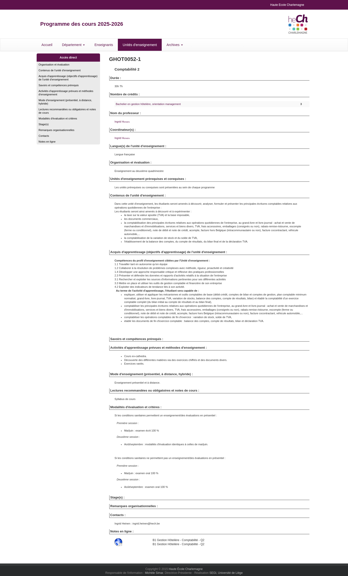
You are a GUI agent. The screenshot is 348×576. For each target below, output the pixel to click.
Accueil (46, 45)
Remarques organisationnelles (56, 130)
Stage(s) (44, 124)
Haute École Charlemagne (186, 569)
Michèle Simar (154, 573)
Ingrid (122, 121)
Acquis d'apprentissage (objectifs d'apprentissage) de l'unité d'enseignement (68, 78)
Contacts (44, 135)
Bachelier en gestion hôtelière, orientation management (148, 104)
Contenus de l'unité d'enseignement (59, 70)
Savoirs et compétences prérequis (59, 85)
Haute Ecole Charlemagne (287, 5)
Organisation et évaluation (54, 64)
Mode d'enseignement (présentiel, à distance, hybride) (65, 102)
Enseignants (103, 45)
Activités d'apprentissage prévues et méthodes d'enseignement (66, 93)
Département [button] (73, 45)
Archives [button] (175, 45)
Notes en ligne (47, 141)
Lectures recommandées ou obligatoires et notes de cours (67, 111)
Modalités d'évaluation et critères (58, 118)
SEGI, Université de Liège (226, 573)
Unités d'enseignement (140, 45)
